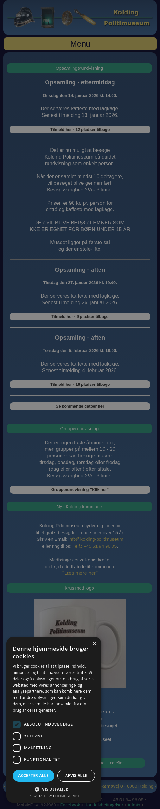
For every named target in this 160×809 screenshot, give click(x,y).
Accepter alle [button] (33, 775)
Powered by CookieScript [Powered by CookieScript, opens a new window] (54, 796)
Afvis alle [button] (76, 775)
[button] (54, 789)
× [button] (94, 644)
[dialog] (80, 404)
